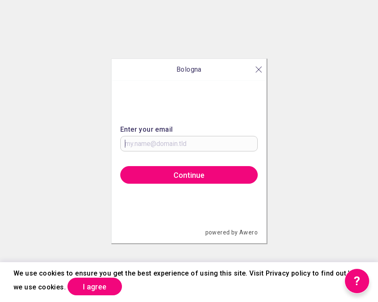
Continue (189, 175)
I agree (94, 286)
